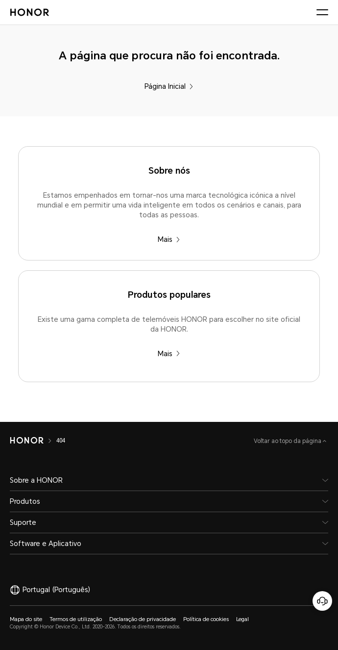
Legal (242, 619)
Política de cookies (206, 619)
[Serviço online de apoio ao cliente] (322, 601)
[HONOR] (27, 440)
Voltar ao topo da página (288, 441)
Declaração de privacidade (142, 619)
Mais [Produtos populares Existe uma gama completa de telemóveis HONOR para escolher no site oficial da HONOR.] (169, 354)
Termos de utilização (75, 619)
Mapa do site (26, 619)
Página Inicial (169, 86)
